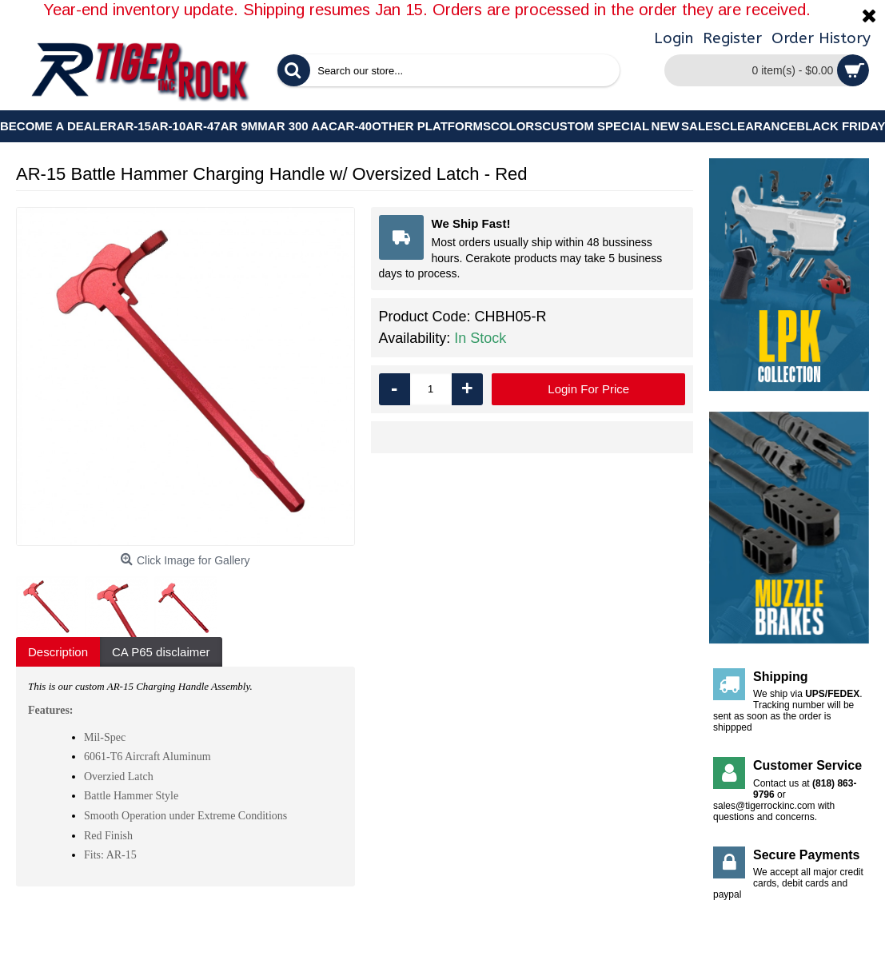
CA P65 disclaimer (161, 652)
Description (58, 652)
